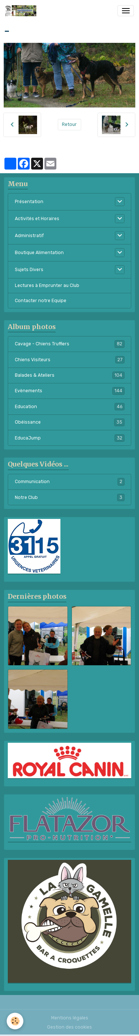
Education (70, 406)
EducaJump (70, 438)
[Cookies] (15, 1021)
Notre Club (70, 497)
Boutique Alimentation (39, 252)
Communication (70, 481)
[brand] (22, 10)
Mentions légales (69, 1017)
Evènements (70, 390)
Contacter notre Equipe (40, 300)
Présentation (29, 201)
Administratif (29, 235)
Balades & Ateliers (70, 375)
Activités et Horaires (37, 218)
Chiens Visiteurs (70, 359)
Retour (69, 124)
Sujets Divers (29, 269)
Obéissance (70, 422)
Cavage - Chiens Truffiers (70, 344)
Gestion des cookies (69, 1027)
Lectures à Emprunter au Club (47, 285)
